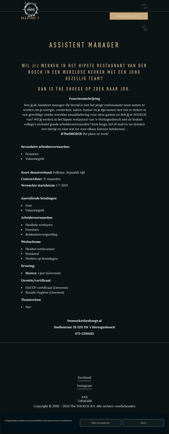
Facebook (84, 378)
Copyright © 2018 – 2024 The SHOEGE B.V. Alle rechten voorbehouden (84, 406)
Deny (143, 422)
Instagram (84, 386)
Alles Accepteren (100, 422)
